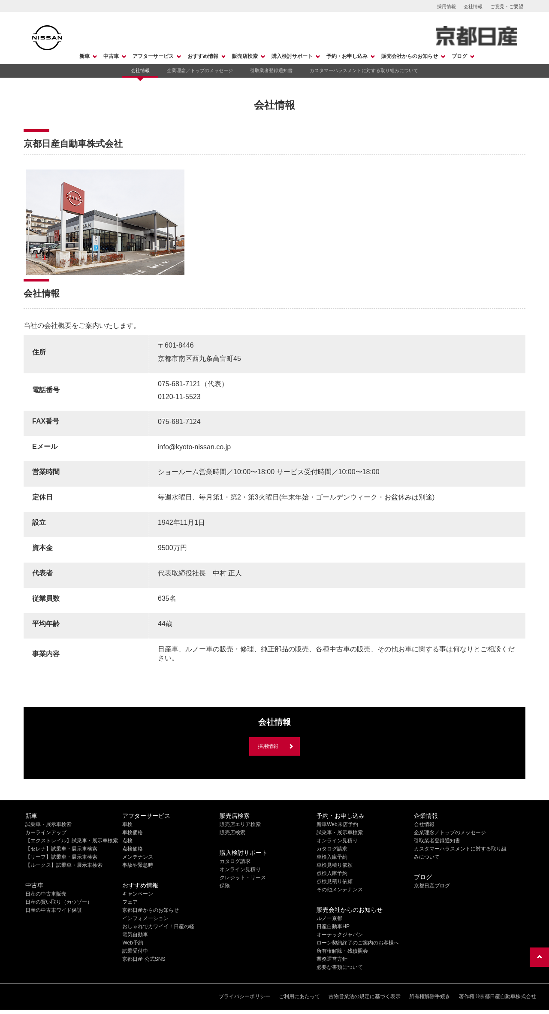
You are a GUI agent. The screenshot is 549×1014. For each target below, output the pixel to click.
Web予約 (132, 943)
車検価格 (132, 832)
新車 (84, 56)
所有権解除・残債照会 (342, 951)
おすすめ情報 (202, 56)
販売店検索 (245, 56)
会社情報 (473, 6)
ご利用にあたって (299, 996)
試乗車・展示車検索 (48, 824)
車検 (127, 824)
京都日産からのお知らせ (150, 910)
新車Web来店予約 (337, 824)
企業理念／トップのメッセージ (200, 70)
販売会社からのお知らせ (409, 56)
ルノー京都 (329, 918)
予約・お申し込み (347, 56)
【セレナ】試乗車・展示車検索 (61, 849)
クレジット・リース (243, 878)
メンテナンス (137, 857)
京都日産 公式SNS (143, 959)
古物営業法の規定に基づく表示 (365, 996)
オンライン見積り (240, 869)
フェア (130, 902)
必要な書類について (340, 967)
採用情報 (446, 6)
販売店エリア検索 (240, 824)
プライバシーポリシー (244, 996)
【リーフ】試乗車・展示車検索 (61, 857)
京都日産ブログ (432, 886)
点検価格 (132, 849)
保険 (225, 886)
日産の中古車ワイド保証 (53, 910)
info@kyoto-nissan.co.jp (194, 447)
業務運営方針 (332, 959)
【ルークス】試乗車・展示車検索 (64, 865)
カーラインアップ (45, 832)
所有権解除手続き (429, 996)
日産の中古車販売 (45, 894)
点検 (127, 841)
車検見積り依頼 (335, 865)
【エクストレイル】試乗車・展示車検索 (71, 841)
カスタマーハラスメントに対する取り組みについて (364, 70)
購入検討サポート (292, 56)
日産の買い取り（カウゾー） (58, 902)
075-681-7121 (179, 383)
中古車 (111, 56)
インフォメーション (145, 918)
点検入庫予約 (332, 873)
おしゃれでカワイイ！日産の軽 (158, 926)
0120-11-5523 (179, 396)
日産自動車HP (333, 926)
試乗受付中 (135, 951)
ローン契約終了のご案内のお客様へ (358, 943)
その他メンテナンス (340, 890)
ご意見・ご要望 (506, 6)
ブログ (459, 56)
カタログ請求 (235, 861)
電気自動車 (135, 935)
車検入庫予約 (332, 857)
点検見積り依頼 (335, 881)
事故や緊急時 (137, 865)
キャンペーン (137, 894)
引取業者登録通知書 (271, 70)
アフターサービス (153, 56)
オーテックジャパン (340, 935)
